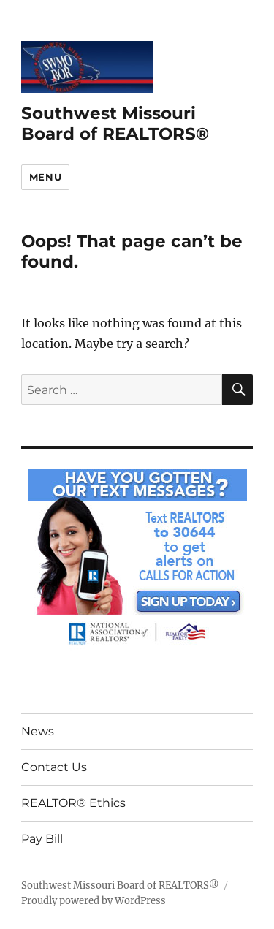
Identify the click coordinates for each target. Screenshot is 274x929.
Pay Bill (42, 839)
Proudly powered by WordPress (93, 901)
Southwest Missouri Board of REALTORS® (115, 123)
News (37, 731)
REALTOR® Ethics (73, 803)
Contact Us (54, 767)
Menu (45, 177)
